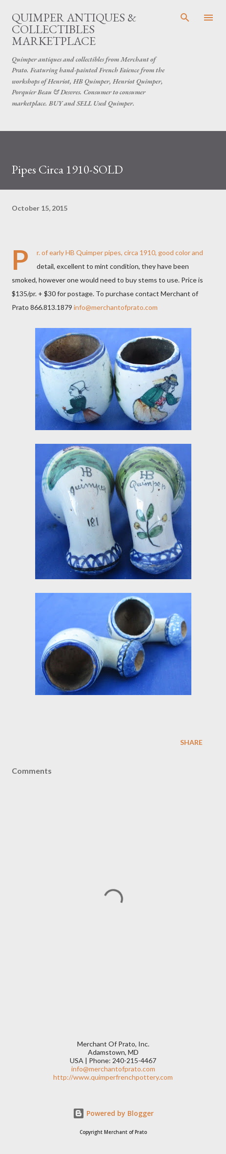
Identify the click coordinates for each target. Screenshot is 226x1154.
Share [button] (191, 742)
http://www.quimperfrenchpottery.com (113, 1077)
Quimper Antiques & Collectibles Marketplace (74, 29)
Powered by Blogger (113, 1113)
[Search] (185, 17)
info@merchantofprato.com (116, 307)
